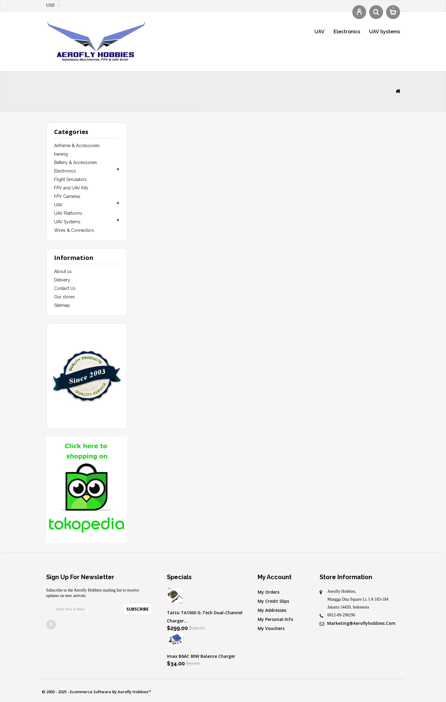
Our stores (64, 296)
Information (73, 258)
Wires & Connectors (74, 230)
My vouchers (271, 628)
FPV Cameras (67, 196)
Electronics (347, 31)
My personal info (275, 619)
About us (63, 271)
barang (61, 154)
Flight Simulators (70, 179)
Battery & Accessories (75, 162)
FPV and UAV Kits (71, 187)
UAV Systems (384, 31)
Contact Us (65, 288)
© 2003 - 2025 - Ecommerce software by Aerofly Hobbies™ (96, 691)
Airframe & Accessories (77, 145)
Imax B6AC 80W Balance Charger (201, 656)
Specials (179, 577)
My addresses (272, 610)
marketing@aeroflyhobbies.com (361, 623)
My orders (268, 592)
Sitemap (62, 305)
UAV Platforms (68, 213)
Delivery (62, 279)
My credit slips (273, 601)
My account (274, 577)
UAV (319, 31)
